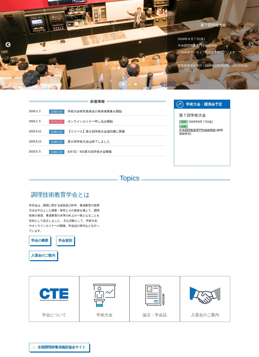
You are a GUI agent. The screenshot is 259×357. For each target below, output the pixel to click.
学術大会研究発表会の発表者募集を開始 (92, 111)
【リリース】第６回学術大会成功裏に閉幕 (94, 131)
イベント (56, 121)
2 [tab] (130, 84)
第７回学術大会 (191, 115)
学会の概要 (39, 239)
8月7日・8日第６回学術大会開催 (87, 150)
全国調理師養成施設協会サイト (61, 342)
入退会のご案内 (42, 254)
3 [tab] (136, 84)
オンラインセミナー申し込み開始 (88, 121)
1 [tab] (124, 84)
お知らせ (56, 111)
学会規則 (63, 239)
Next (251, 45)
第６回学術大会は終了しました (87, 140)
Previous (8, 45)
